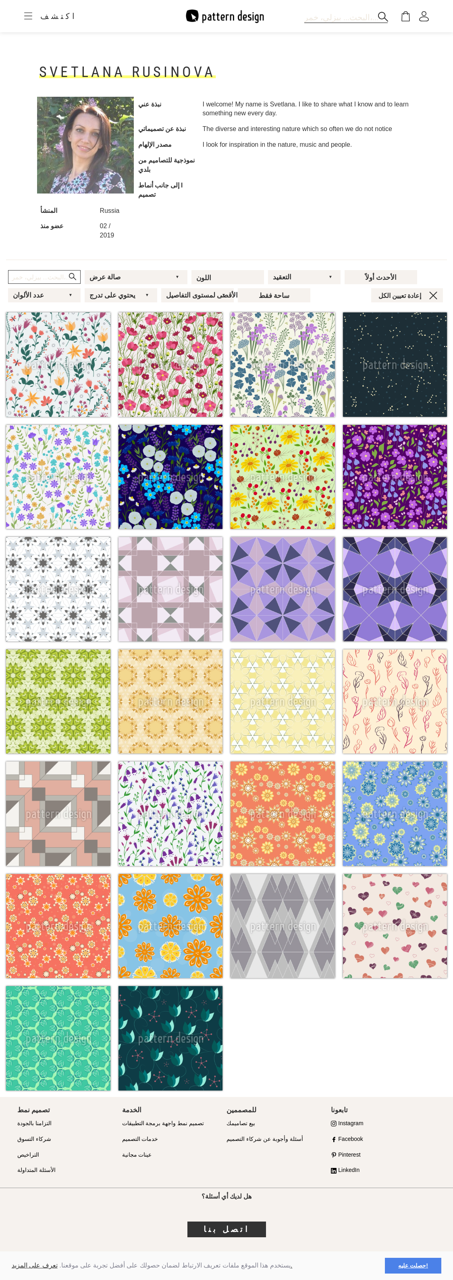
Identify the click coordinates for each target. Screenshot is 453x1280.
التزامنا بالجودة (34, 1123)
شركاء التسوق (34, 1139)
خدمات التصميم (140, 1139)
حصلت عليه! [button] (413, 1265)
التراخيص (28, 1154)
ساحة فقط (274, 295)
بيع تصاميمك (240, 1123)
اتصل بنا (227, 1229)
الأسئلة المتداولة (36, 1170)
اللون (203, 278)
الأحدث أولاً (381, 277)
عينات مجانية (137, 1154)
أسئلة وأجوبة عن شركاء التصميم (264, 1139)
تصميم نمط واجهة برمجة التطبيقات (163, 1123)
